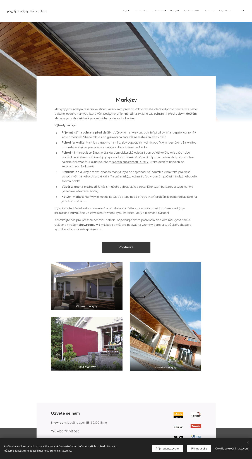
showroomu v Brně (92, 225)
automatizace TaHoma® (77, 166)
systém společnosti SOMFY (130, 162)
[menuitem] (180, 10)
